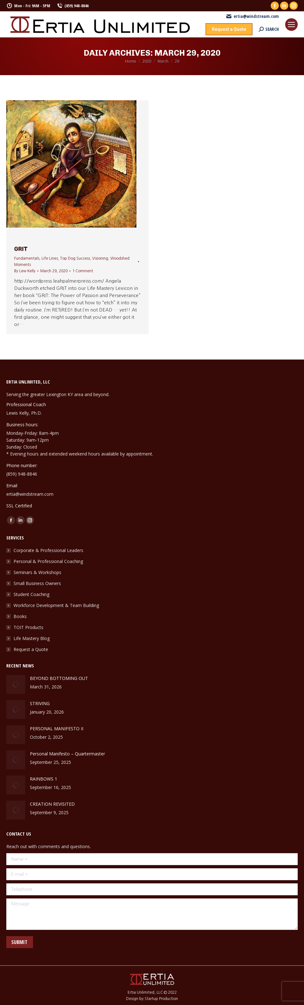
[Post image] (15, 684)
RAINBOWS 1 (43, 779)
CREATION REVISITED (52, 804)
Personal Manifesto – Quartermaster (67, 754)
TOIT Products (28, 627)
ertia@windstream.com (252, 16)
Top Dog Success (75, 258)
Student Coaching (31, 594)
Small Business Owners (37, 583)
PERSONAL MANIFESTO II (56, 729)
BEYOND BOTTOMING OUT (59, 678)
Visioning (100, 258)
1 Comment (82, 271)
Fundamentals (26, 258)
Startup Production (161, 999)
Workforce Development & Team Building (56, 605)
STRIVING (40, 703)
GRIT (21, 249)
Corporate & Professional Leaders (48, 550)
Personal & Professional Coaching (48, 561)
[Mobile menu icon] (291, 24)
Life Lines (49, 258)
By (25, 271)
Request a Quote (31, 649)
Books (20, 616)
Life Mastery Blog (32, 638)
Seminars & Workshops (37, 572)
